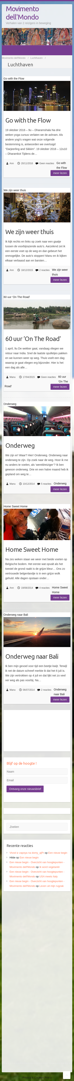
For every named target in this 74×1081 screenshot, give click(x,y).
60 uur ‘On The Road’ (33, 338)
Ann (12, 163)
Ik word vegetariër (49, 867)
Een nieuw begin (57, 852)
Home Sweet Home (31, 549)
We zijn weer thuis (29, 231)
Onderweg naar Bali (31, 656)
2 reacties (44, 270)
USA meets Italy (48, 876)
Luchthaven (36, 58)
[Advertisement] (37, 934)
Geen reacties (46, 163)
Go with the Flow (28, 120)
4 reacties (44, 587)
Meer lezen (60, 173)
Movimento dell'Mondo (22, 13)
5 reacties (46, 483)
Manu (13, 377)
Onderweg (20, 445)
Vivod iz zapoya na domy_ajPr (26, 852)
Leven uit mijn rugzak (51, 885)
